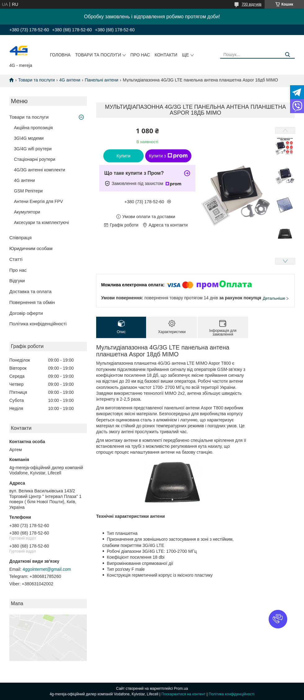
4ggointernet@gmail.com (47, 569)
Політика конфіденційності (38, 323)
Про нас (140, 54)
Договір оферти (26, 313)
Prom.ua (181, 688)
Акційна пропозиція (33, 127)
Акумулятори (27, 211)
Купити (124, 155)
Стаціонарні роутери (34, 159)
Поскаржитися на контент (183, 694)
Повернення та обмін (32, 302)
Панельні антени (101, 80)
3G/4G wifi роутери (32, 148)
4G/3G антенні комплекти (39, 169)
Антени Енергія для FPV (38, 201)
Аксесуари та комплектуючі (41, 222)
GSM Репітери (28, 190)
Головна (60, 54)
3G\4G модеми (29, 138)
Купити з (168, 156)
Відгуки (17, 280)
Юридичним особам (30, 248)
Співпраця (20, 237)
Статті (16, 259)
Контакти (165, 54)
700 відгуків (252, 4)
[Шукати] (288, 55)
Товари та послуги (98, 54)
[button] (278, 619)
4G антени (69, 80)
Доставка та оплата (30, 291)
